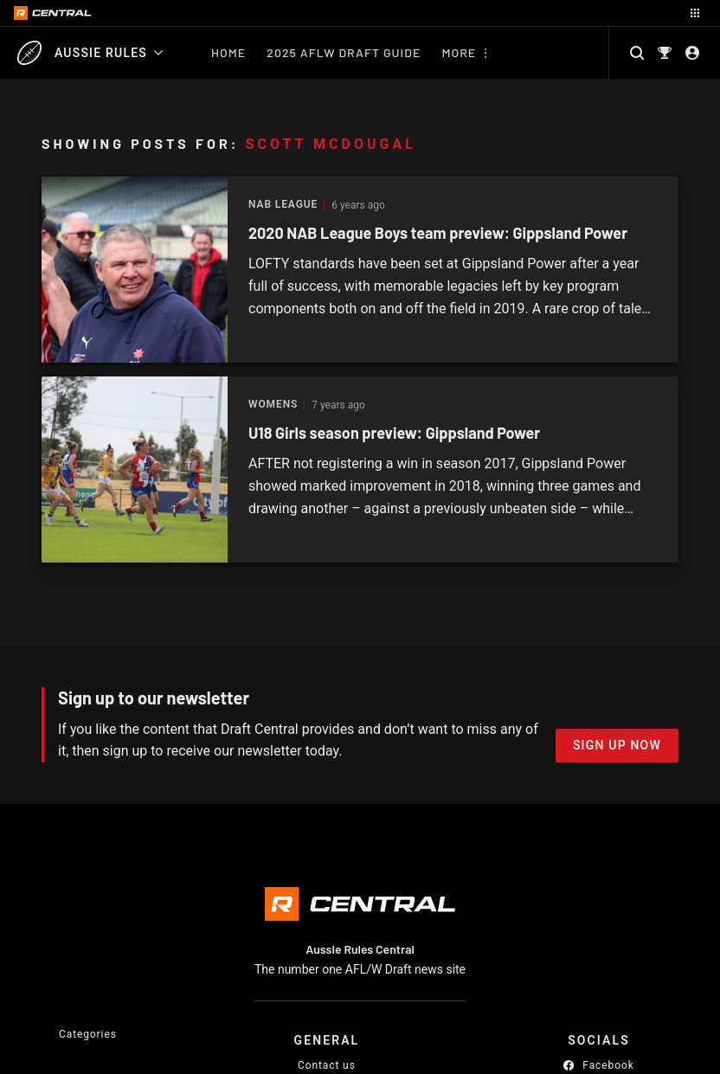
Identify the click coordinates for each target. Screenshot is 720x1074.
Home (228, 52)
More (458, 52)
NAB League (283, 204)
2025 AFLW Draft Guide (344, 52)
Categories (88, 1034)
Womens (273, 404)
